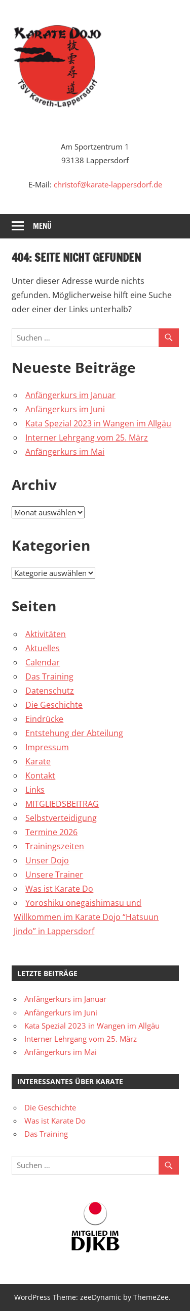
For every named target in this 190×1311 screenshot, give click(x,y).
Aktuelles (42, 648)
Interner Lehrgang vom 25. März (86, 437)
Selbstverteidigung (61, 817)
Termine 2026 (51, 832)
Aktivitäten (45, 634)
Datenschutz (49, 690)
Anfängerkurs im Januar (70, 395)
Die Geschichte (54, 704)
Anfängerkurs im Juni (65, 409)
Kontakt (40, 775)
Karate (38, 761)
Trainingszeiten (54, 846)
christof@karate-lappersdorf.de (108, 184)
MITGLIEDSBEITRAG (62, 803)
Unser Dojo (47, 860)
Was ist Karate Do (59, 888)
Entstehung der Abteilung (74, 733)
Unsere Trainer (54, 874)
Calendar (42, 662)
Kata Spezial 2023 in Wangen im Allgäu (98, 423)
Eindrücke (44, 718)
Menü (42, 226)
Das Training (49, 676)
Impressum (47, 747)
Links (35, 789)
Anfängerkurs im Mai (64, 451)
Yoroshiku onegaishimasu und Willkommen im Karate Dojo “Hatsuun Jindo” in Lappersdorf (86, 917)
